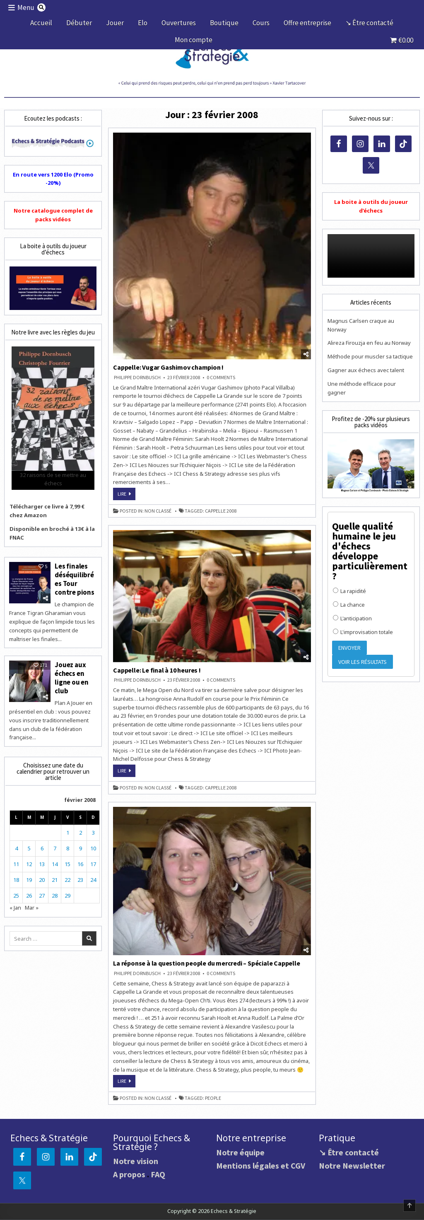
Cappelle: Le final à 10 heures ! (157, 670)
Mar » (32, 906)
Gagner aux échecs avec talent (366, 370)
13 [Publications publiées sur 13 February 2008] (42, 862)
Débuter (79, 22)
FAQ (158, 1174)
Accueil (41, 22)
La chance (349, 604)
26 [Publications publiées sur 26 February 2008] (29, 893)
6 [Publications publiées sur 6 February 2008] (42, 846)
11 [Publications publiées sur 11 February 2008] (16, 862)
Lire (126, 495)
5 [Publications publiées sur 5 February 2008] (29, 846)
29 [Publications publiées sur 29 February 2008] (67, 893)
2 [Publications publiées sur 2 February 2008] (80, 831)
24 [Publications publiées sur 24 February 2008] (93, 877)
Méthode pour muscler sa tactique (370, 356)
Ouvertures (178, 22)
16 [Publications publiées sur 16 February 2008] (80, 862)
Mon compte (193, 39)
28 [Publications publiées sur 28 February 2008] (55, 893)
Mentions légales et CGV (260, 1165)
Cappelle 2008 (220, 510)
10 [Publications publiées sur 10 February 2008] (93, 846)
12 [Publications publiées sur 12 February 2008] (29, 862)
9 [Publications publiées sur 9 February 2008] (80, 846)
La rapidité (349, 591)
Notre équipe (240, 1152)
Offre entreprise (307, 22)
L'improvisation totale (363, 632)
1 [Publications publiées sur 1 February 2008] (67, 831)
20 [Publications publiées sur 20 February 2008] (42, 877)
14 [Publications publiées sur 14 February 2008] (55, 862)
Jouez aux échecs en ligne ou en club (72, 676)
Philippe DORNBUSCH (137, 377)
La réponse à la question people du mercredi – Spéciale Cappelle (206, 963)
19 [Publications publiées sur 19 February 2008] (29, 877)
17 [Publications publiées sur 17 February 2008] (93, 862)
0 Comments (221, 377)
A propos (129, 1174)
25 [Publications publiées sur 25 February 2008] (16, 893)
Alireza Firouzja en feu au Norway (369, 342)
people (213, 1098)
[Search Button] (41, 7)
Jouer (115, 22)
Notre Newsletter (352, 1165)
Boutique (224, 22)
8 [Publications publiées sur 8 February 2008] (67, 846)
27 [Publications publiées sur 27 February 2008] (42, 893)
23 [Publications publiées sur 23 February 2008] (80, 877)
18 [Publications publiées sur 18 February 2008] (16, 877)
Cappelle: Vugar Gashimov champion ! (168, 367)
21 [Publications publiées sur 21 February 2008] (55, 877)
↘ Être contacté (369, 22)
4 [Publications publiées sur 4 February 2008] (16, 846)
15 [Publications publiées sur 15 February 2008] (67, 862)
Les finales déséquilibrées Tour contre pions (74, 579)
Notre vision (135, 1161)
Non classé (158, 510)
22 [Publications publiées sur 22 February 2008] (67, 877)
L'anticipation (352, 618)
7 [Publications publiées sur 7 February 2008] (54, 846)
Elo (142, 22)
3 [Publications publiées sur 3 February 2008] (93, 831)
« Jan (15, 906)
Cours (261, 22)
